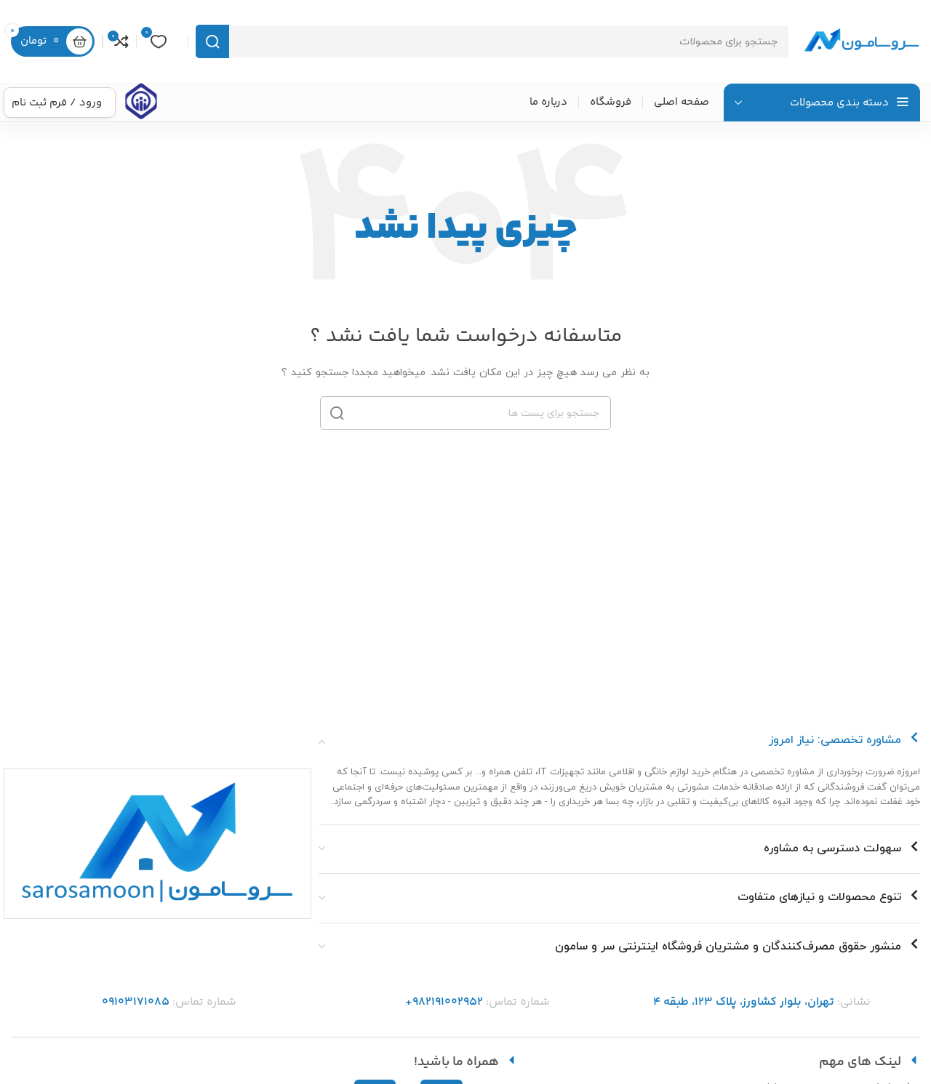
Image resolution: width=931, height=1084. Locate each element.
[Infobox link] (141, 103)
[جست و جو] (492, 41)
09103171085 (135, 1002)
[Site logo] (862, 40)
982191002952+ (444, 1002)
